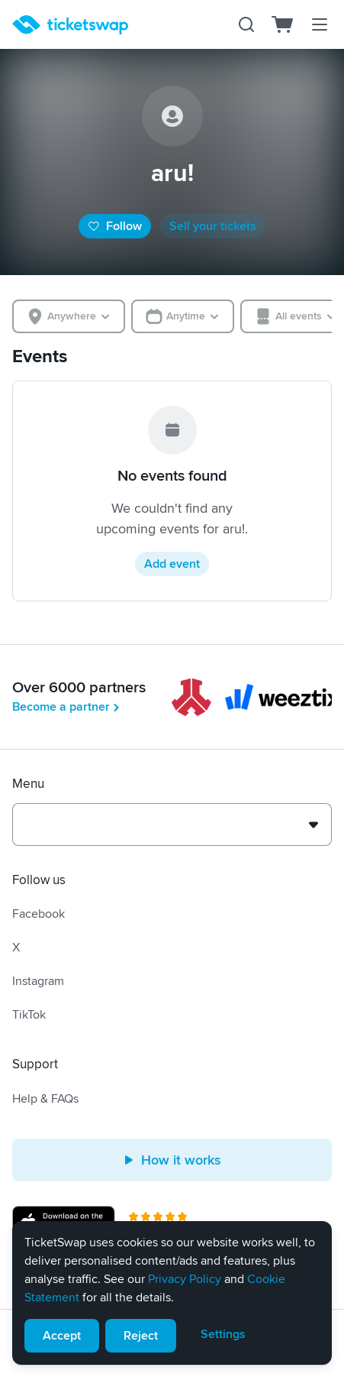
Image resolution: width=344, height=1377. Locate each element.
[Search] (246, 24)
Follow (115, 226)
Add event (172, 564)
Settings (223, 1334)
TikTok (29, 1014)
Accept (62, 1335)
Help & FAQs (45, 1098)
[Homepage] (70, 24)
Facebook (38, 914)
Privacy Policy (184, 1279)
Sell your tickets (212, 226)
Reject (141, 1335)
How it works (172, 1160)
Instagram (38, 981)
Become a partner (67, 706)
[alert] (172, 1293)
